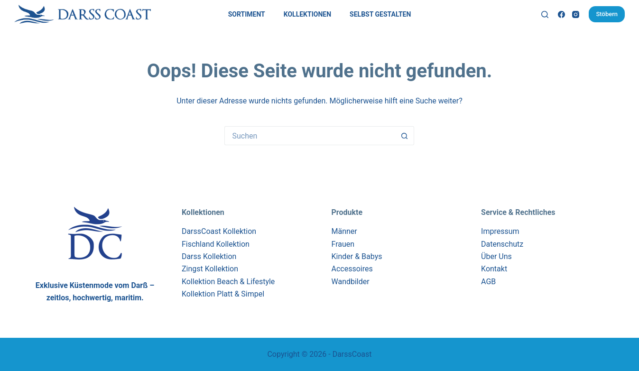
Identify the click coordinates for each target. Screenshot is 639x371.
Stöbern (607, 14)
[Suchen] (544, 14)
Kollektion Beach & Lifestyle (228, 281)
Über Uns (496, 256)
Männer (344, 231)
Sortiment (246, 14)
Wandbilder (350, 281)
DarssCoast (352, 354)
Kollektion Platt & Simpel (223, 293)
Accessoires (351, 268)
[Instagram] (575, 14)
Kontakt (494, 268)
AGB (488, 281)
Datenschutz (502, 244)
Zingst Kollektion (210, 268)
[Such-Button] (404, 135)
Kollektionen (307, 14)
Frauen (342, 244)
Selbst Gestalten (380, 14)
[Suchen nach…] (309, 135)
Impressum (500, 231)
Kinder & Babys (356, 256)
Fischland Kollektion (216, 244)
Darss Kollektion (209, 256)
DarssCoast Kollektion (219, 231)
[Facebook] (561, 14)
